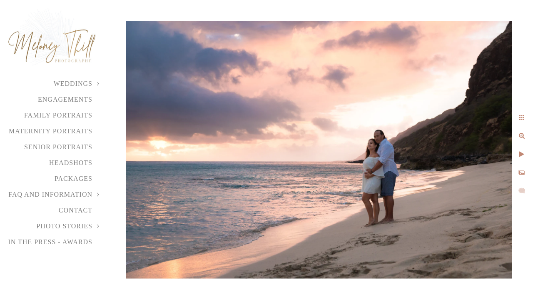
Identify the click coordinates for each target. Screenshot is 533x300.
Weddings (73, 83)
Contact (75, 210)
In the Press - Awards (50, 241)
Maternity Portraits (50, 131)
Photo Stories (64, 226)
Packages (73, 178)
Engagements (65, 99)
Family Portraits (58, 115)
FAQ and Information (50, 194)
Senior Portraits (58, 146)
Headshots (70, 162)
